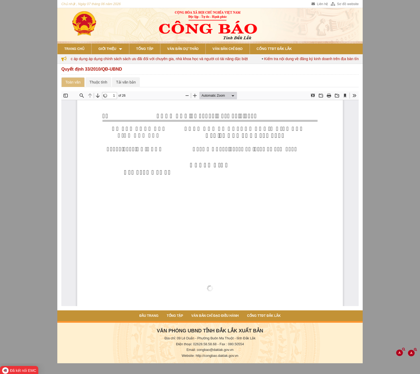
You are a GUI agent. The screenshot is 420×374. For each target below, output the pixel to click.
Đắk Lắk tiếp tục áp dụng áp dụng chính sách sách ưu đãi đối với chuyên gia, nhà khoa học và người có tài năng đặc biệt (153, 59)
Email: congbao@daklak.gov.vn (210, 350)
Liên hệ (320, 4)
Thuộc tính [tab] (98, 82)
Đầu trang (148, 316)
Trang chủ (74, 49)
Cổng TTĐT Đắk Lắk (274, 49)
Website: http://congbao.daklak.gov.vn (210, 356)
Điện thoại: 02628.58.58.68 (196, 344)
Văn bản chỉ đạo (227, 49)
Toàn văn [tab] (73, 82)
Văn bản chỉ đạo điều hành (215, 316)
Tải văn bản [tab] (126, 82)
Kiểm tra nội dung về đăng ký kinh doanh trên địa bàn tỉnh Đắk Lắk (326, 59)
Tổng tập (144, 49)
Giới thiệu (107, 49)
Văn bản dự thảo (182, 49)
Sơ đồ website (345, 4)
